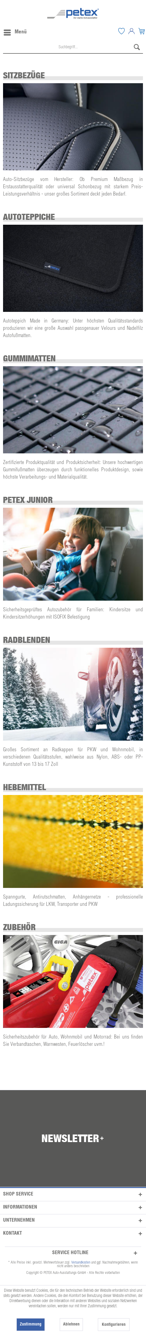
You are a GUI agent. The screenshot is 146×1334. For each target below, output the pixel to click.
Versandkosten (80, 1262)
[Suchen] (137, 48)
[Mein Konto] (131, 31)
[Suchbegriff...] (73, 48)
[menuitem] (121, 31)
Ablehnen (71, 1324)
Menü (15, 31)
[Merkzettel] (121, 31)
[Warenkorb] (141, 31)
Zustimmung (30, 1324)
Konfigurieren (114, 1325)
